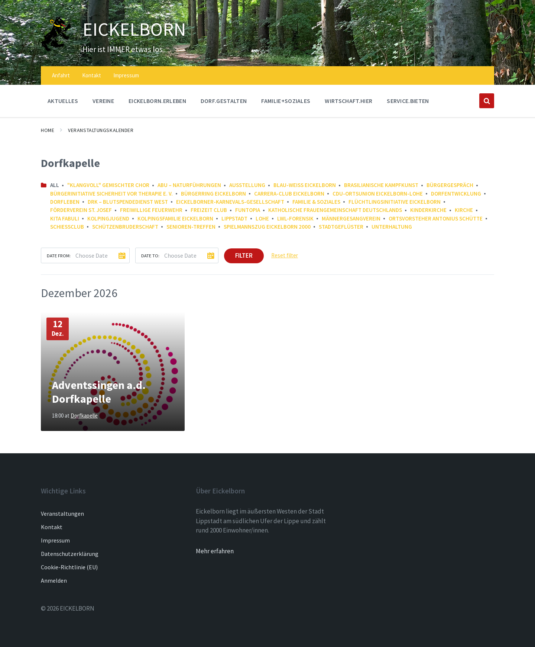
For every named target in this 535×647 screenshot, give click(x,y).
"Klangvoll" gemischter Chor (108, 185)
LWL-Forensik (295, 218)
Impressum (55, 540)
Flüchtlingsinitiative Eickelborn (394, 201)
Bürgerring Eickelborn (213, 193)
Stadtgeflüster (341, 226)
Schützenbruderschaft (125, 226)
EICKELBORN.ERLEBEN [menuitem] (157, 100)
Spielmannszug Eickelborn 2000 (267, 226)
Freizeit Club (209, 209)
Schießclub (67, 226)
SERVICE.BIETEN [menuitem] (408, 100)
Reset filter (284, 255)
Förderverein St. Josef (81, 209)
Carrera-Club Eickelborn (289, 193)
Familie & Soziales (316, 201)
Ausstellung (247, 185)
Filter (244, 255)
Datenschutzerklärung (69, 553)
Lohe (262, 218)
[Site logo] (56, 49)
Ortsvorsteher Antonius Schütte (436, 218)
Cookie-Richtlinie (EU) (69, 567)
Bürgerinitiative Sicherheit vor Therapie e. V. (111, 193)
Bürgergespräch (450, 185)
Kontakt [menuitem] (91, 75)
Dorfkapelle (84, 415)
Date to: (150, 255)
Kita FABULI (64, 218)
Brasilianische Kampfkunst (381, 185)
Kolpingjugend (108, 218)
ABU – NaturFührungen (189, 185)
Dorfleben (65, 201)
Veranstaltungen (62, 513)
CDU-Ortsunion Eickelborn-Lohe (378, 193)
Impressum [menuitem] (126, 75)
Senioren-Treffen (190, 226)
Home (47, 130)
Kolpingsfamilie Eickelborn (175, 218)
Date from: (59, 255)
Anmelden (54, 580)
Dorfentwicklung (456, 193)
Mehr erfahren (215, 551)
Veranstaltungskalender (100, 130)
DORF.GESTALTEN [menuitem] (224, 100)
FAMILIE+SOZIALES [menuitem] (285, 100)
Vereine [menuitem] (103, 100)
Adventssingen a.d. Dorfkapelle (99, 392)
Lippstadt (234, 218)
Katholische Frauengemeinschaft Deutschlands (335, 209)
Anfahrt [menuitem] (61, 75)
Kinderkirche (428, 209)
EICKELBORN (134, 29)
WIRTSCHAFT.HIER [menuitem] (348, 100)
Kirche (464, 209)
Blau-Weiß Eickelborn (304, 185)
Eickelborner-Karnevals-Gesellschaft (230, 201)
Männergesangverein (351, 218)
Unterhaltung (392, 226)
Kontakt (51, 527)
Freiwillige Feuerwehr (151, 209)
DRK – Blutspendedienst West (128, 201)
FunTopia (247, 209)
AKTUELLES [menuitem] (63, 100)
